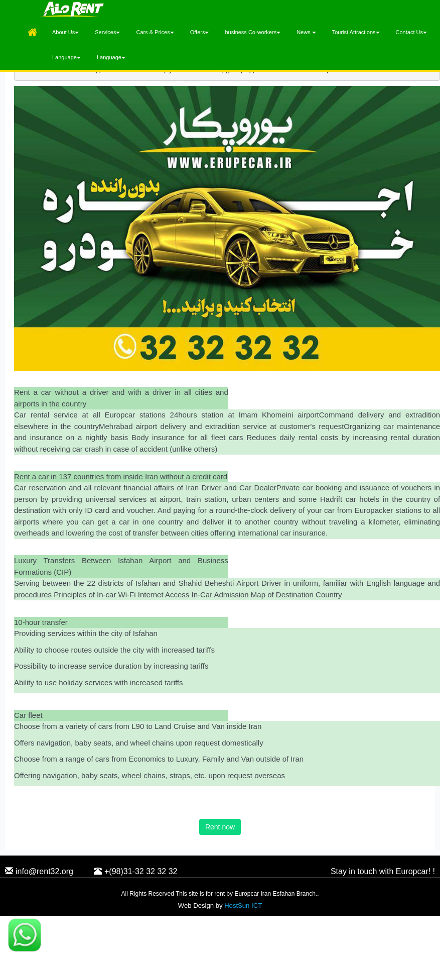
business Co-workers (252, 32)
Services (107, 32)
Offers (199, 32)
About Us (65, 32)
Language (66, 57)
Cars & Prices (155, 32)
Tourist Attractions (356, 32)
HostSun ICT (243, 905)
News (306, 32)
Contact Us (411, 32)
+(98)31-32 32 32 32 (135, 872)
